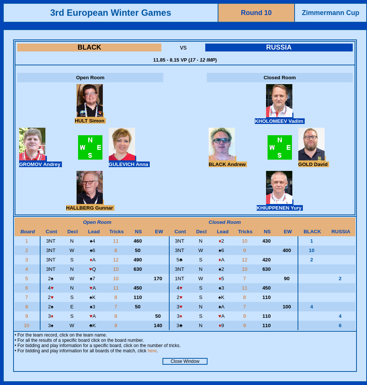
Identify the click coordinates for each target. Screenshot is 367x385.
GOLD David (313, 161)
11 (116, 241)
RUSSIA (279, 47)
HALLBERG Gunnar (90, 205)
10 (245, 241)
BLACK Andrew (228, 161)
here (151, 350)
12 (116, 260)
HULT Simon (90, 118)
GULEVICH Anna (129, 161)
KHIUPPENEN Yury (280, 205)
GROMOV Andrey (40, 161)
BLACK (89, 47)
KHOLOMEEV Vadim (280, 118)
